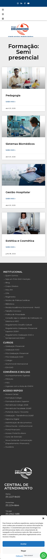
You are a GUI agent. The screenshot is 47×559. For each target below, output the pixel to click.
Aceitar (23, 544)
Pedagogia (13, 95)
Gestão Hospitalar (18, 192)
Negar (23, 551)
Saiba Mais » (11, 102)
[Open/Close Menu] (3, 9)
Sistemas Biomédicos (20, 143)
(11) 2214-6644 (12, 505)
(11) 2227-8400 (13, 497)
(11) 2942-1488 (13, 514)
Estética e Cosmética (20, 240)
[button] (43, 518)
